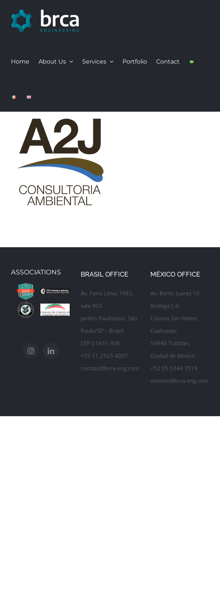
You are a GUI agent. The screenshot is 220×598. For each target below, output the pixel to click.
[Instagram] (31, 355)
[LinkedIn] (51, 355)
